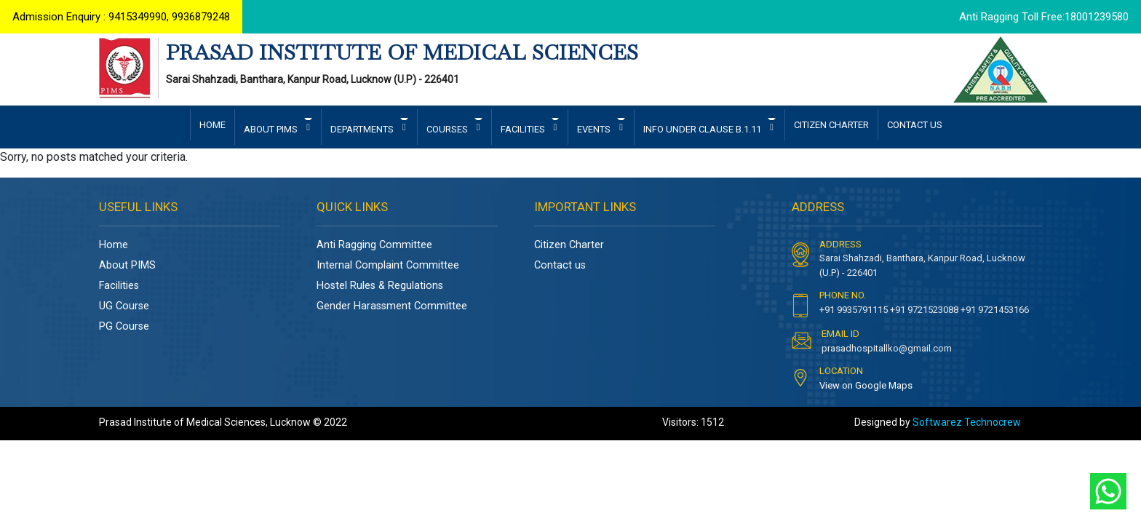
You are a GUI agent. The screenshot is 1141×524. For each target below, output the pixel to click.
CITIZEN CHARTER (831, 126)
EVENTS (595, 130)
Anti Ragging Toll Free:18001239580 (1043, 17)
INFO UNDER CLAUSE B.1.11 (703, 130)
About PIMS (127, 267)
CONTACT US (914, 126)
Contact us (560, 267)
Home (113, 246)
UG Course (124, 307)
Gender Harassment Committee (392, 307)
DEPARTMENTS (363, 130)
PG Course (124, 328)
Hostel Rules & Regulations (380, 287)
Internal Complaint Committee (388, 267)
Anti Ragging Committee (374, 246)
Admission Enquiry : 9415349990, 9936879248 (122, 17)
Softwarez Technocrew (967, 423)
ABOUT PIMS (272, 130)
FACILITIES (524, 130)
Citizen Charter (569, 246)
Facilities (119, 287)
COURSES (448, 130)
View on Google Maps (866, 386)
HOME (212, 126)
